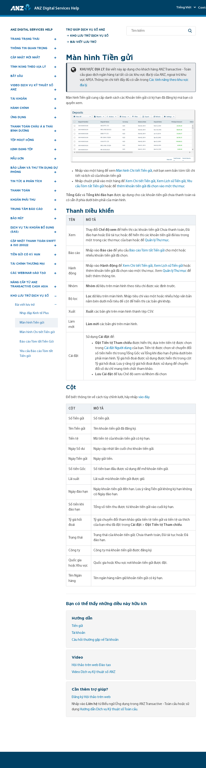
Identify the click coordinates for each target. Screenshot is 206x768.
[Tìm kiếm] (161, 30)
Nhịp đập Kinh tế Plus (34, 313)
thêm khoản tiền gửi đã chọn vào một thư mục (151, 186)
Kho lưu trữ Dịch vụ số (89, 35)
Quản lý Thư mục (175, 271)
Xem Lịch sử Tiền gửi (171, 181)
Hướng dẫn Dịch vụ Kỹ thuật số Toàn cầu (108, 709)
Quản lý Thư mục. (157, 240)
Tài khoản (78, 633)
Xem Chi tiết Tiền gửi (140, 181)
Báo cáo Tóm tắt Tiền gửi (147, 250)
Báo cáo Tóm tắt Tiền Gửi (37, 341)
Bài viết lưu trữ (83, 41)
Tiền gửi (77, 626)
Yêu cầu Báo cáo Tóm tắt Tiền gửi (36, 353)
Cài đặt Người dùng (117, 348)
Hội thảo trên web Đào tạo (91, 665)
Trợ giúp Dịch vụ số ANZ (85, 29)
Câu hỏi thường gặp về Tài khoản (95, 640)
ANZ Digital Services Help (31, 29)
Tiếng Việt (184, 7)
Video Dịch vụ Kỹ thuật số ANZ (93, 672)
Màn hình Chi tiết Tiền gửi (37, 332)
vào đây (143, 397)
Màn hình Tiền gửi (32, 322)
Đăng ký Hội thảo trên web (91, 697)
